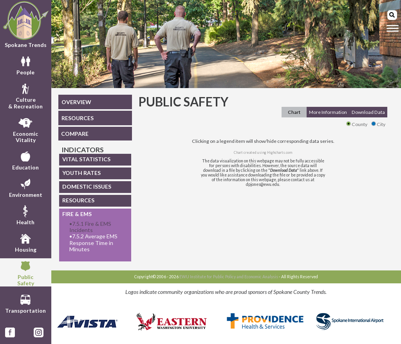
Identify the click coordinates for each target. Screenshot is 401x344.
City (378, 124)
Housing (25, 242)
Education (25, 160)
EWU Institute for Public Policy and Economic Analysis (228, 276)
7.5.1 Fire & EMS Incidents (90, 227)
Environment (25, 187)
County (356, 124)
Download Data (368, 112)
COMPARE (75, 133)
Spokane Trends (25, 24)
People (25, 65)
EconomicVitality (25, 129)
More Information (328, 112)
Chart (294, 112)
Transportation (25, 303)
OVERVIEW (76, 102)
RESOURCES (77, 118)
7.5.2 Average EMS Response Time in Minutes (93, 242)
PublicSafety (25, 272)
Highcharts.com (279, 152)
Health (25, 214)
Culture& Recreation (25, 95)
